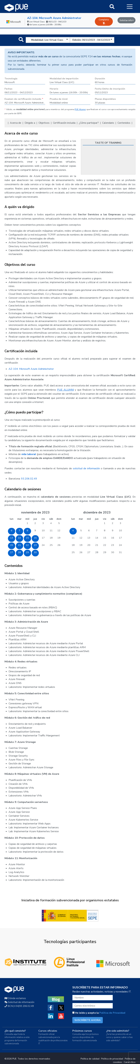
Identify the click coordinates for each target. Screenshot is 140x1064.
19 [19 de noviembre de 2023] (58, 537)
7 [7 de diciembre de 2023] (96, 530)
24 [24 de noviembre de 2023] (43, 545)
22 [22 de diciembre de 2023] (104, 545)
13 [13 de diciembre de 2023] (88, 537)
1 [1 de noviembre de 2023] (27, 523)
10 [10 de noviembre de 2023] (43, 530)
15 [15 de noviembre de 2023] (27, 537)
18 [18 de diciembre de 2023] (73, 545)
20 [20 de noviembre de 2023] (11, 545)
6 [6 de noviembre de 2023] (11, 530)
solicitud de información (86, 468)
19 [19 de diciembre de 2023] (80, 545)
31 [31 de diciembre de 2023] (120, 552)
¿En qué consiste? (15, 1031)
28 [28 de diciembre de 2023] (96, 552)
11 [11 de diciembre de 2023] (73, 537)
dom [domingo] (58, 518)
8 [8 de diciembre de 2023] (104, 530)
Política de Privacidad (112, 1012)
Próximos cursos (82, 1031)
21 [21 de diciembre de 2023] (96, 545)
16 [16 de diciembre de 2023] (112, 537)
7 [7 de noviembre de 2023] (19, 530)
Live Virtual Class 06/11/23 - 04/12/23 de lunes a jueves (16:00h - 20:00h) (47, 23)
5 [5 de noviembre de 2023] (59, 523)
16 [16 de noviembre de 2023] (35, 537)
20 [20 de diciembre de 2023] (88, 545)
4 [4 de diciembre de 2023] (73, 530)
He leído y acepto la (98, 1012)
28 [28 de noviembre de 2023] (19, 552)
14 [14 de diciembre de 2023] (96, 537)
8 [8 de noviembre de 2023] (27, 530)
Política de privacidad (112, 1058)
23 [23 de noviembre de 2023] (35, 545)
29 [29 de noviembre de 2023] (27, 552)
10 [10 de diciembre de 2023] (120, 530)
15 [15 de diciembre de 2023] (104, 537)
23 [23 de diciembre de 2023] (112, 545)
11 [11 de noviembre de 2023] (51, 530)
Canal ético (129, 1062)
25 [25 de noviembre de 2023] (51, 545)
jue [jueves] (35, 518)
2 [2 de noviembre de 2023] (35, 523)
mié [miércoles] (27, 518)
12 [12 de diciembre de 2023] (80, 537)
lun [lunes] (11, 518)
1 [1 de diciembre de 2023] (104, 523)
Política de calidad (90, 1058)
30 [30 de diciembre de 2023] (112, 552)
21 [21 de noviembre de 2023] (19, 545)
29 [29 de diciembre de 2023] (104, 552)
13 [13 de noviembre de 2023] (11, 537)
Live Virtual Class (49, 39)
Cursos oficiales (47, 1031)
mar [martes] (19, 518)
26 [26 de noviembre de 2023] (58, 545)
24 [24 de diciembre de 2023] (120, 545)
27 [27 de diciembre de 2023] (88, 552)
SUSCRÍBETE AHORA (87, 1020)
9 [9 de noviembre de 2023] (35, 530)
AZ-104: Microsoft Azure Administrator (54, 18)
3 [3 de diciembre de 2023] (120, 523)
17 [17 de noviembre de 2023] (43, 537)
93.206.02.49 (29, 478)
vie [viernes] (43, 518)
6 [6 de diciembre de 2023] (89, 530)
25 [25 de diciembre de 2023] (73, 552)
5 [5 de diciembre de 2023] (81, 530)
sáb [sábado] (51, 518)
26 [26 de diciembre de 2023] (80, 552)
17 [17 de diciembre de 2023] (120, 537)
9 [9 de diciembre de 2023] (112, 530)
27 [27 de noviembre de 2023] (11, 552)
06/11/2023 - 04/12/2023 (92, 39)
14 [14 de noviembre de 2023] (19, 537)
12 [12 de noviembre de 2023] (58, 530)
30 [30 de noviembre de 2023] (35, 552)
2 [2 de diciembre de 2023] (112, 523)
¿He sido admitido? (117, 1031)
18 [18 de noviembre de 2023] (51, 537)
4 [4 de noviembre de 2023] (51, 523)
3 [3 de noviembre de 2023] (43, 523)
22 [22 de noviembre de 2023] (27, 545)
